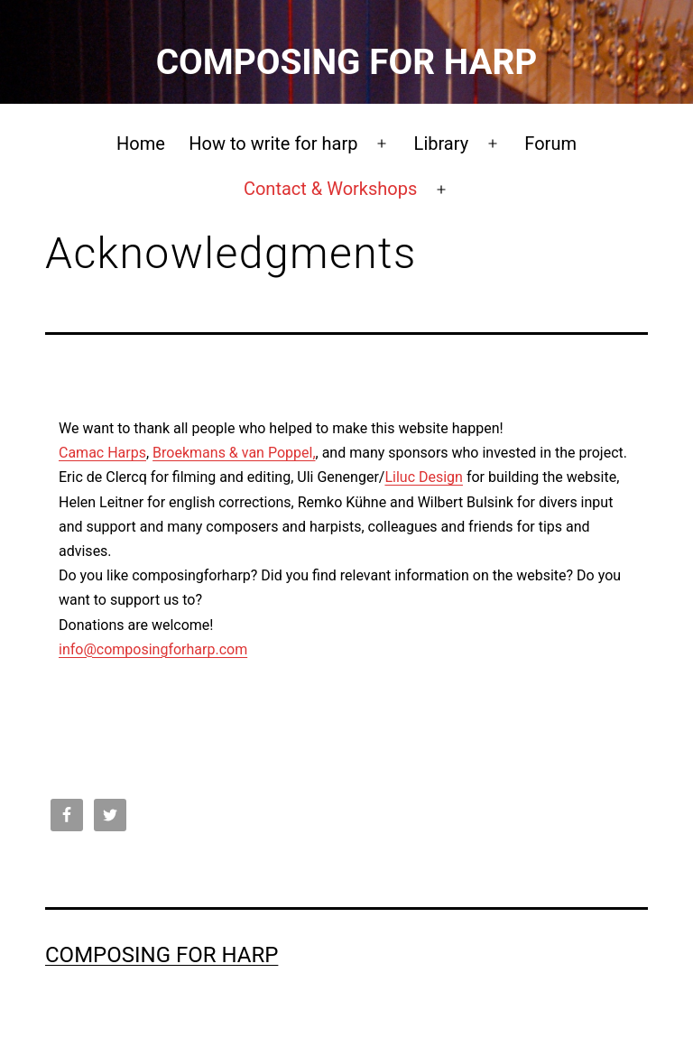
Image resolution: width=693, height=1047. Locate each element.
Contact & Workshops (330, 188)
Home (140, 143)
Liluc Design (423, 477)
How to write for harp (273, 143)
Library (441, 143)
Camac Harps (102, 452)
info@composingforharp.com (153, 649)
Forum (550, 143)
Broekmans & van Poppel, (233, 452)
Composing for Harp (347, 62)
